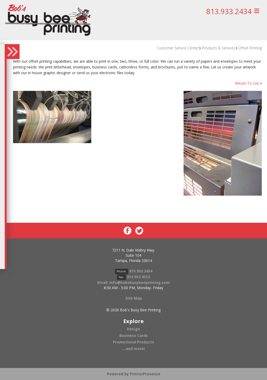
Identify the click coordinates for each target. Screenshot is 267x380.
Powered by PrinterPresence (133, 373)
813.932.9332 (138, 276)
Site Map (133, 298)
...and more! (134, 348)
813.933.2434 (229, 11)
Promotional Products (133, 342)
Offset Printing (250, 47)
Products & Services (218, 47)
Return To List (247, 83)
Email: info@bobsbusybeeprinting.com (133, 282)
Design (133, 328)
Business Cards (133, 335)
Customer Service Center (178, 47)
